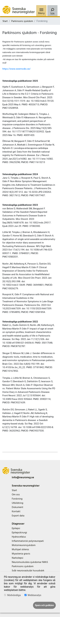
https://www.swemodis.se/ (16, 68)
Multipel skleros (20, 549)
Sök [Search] (52, 13)
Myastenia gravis (21, 553)
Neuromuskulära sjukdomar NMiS (30, 562)
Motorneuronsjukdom (23, 545)
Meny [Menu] (41, 13)
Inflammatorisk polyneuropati (28, 541)
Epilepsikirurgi (19, 532)
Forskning (17, 498)
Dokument (17, 507)
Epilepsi (16, 528)
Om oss (16, 494)
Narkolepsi (17, 558)
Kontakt (16, 511)
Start (5, 21)
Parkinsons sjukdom (22, 21)
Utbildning (17, 503)
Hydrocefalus (19, 536)
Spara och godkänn (44, 605)
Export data (18, 515)
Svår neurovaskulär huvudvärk (28, 570)
